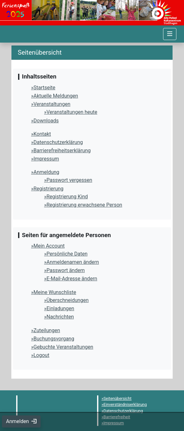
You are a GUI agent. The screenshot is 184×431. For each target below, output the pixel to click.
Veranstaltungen (52, 104)
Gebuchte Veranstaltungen (63, 347)
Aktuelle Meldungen (56, 96)
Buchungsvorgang (54, 339)
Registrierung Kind (67, 197)
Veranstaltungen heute (72, 112)
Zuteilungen (47, 330)
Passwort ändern (66, 270)
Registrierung (49, 189)
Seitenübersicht (117, 398)
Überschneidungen (68, 300)
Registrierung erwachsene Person (84, 205)
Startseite (45, 88)
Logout (41, 355)
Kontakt (42, 134)
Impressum (46, 159)
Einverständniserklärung (125, 404)
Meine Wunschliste (55, 292)
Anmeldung (46, 172)
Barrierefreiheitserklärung (62, 150)
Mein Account (49, 246)
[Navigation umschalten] (169, 34)
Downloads (46, 121)
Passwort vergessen (69, 180)
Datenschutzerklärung (58, 142)
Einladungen (60, 308)
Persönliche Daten (67, 254)
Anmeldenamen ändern (73, 262)
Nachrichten (60, 317)
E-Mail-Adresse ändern (72, 279)
